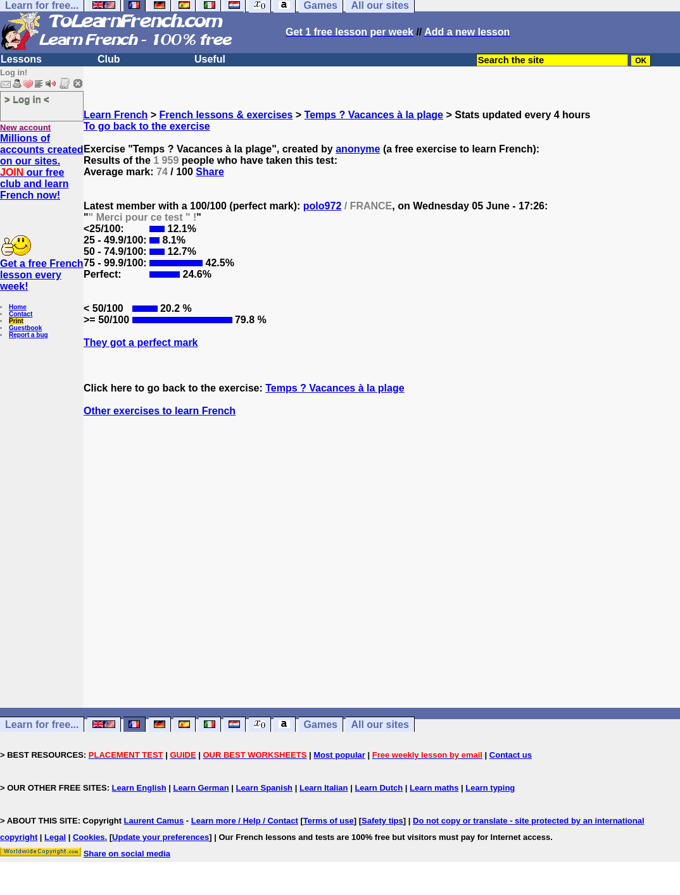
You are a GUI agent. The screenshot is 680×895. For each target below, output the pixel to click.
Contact (20, 314)
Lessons (21, 59)
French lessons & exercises (226, 114)
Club (109, 59)
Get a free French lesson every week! (42, 275)
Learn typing (490, 788)
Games (320, 724)
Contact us (510, 755)
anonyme (358, 149)
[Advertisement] (382, 585)
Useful (209, 59)
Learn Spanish (264, 788)
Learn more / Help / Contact (244, 820)
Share (210, 171)
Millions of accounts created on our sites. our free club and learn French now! (42, 167)
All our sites (380, 724)
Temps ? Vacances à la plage (374, 114)
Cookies (89, 837)
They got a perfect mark (141, 342)
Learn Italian (323, 788)
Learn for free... (42, 724)
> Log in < (26, 99)
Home (18, 307)
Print (16, 321)
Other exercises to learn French (160, 410)
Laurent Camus (154, 820)
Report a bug (28, 334)
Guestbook (25, 327)
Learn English (139, 788)
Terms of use (328, 820)
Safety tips (382, 820)
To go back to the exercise (147, 126)
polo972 (322, 206)
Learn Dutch (379, 788)
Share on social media (127, 853)
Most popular (339, 755)
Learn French (116, 114)
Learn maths (434, 788)
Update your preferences (160, 837)
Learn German (201, 788)
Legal (55, 837)
